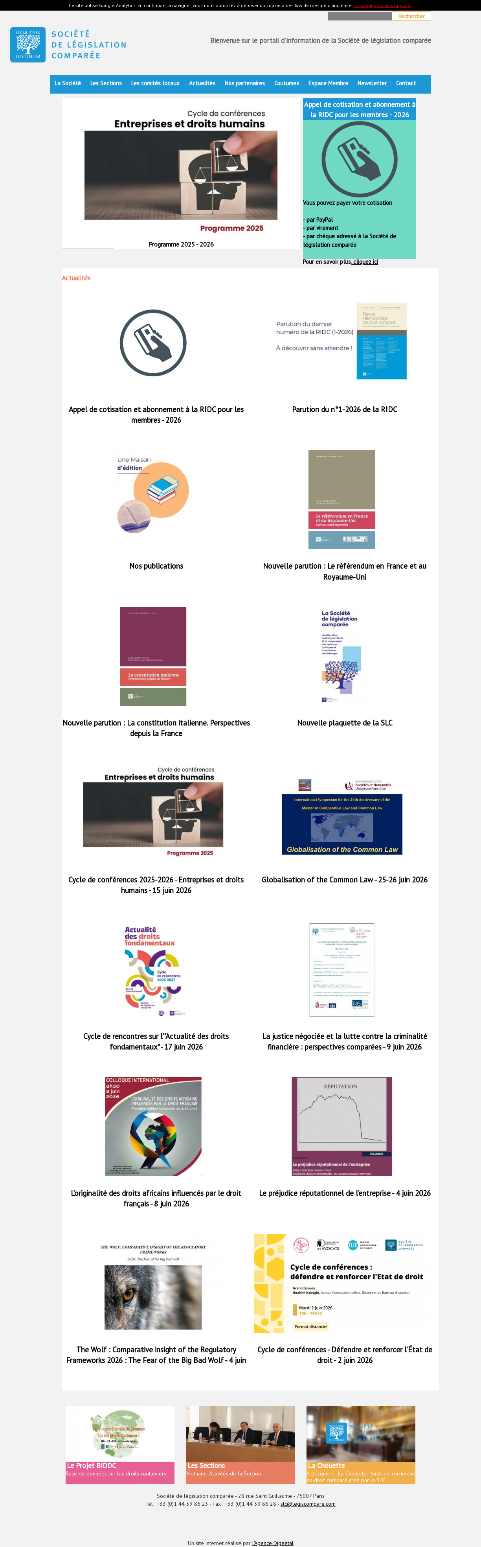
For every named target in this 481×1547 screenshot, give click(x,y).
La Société (68, 85)
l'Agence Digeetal (273, 1543)
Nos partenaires (245, 83)
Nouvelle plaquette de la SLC (345, 722)
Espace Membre (328, 85)
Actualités (202, 85)
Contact (406, 85)
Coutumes (286, 85)
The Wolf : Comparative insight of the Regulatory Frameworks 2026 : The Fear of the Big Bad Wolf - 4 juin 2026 (156, 1360)
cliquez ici (365, 261)
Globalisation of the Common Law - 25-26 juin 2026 (345, 879)
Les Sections (106, 85)
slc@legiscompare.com (308, 1503)
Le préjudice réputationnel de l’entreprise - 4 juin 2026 (345, 1193)
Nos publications (156, 566)
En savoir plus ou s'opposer (382, 5)
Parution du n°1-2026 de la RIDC (344, 409)
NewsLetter (372, 85)
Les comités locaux (155, 85)
